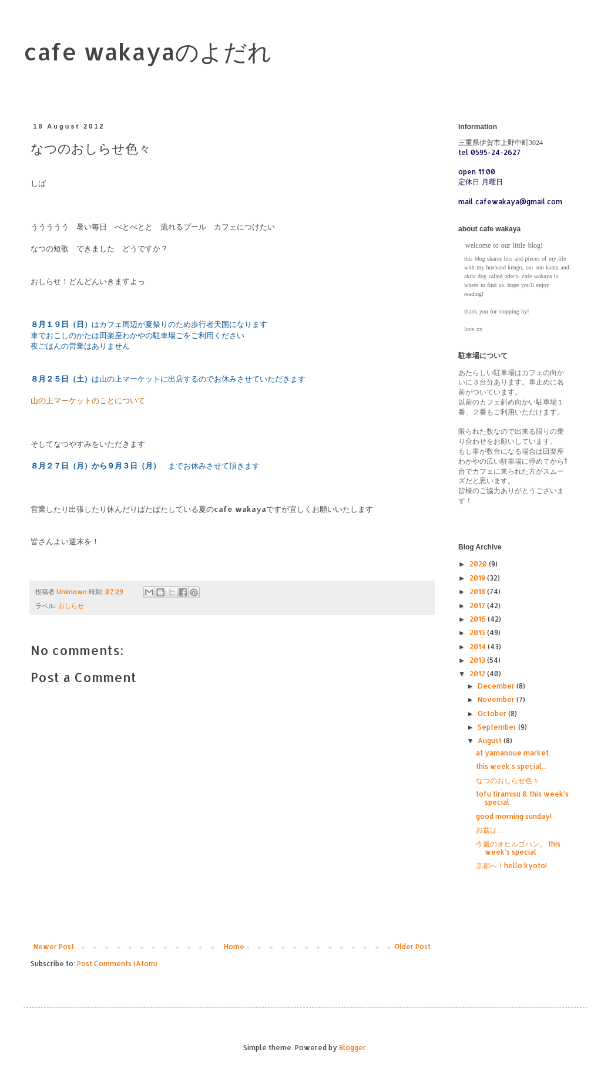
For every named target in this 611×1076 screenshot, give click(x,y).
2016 (478, 619)
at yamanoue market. (513, 752)
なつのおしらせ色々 (507, 780)
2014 (478, 646)
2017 (478, 605)
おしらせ (71, 606)
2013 (478, 660)
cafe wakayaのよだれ (147, 51)
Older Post (412, 946)
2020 (479, 563)
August (490, 740)
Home (234, 946)
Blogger (352, 1047)
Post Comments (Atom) (117, 963)
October (493, 713)
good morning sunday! (514, 816)
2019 (478, 578)
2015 (478, 632)
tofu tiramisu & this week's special (522, 798)
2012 (478, 673)
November (497, 699)
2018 (478, 591)
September (498, 727)
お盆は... (489, 829)
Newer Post (53, 946)
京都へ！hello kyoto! (511, 865)
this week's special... (511, 766)
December (497, 686)
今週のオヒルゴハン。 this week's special (518, 847)
